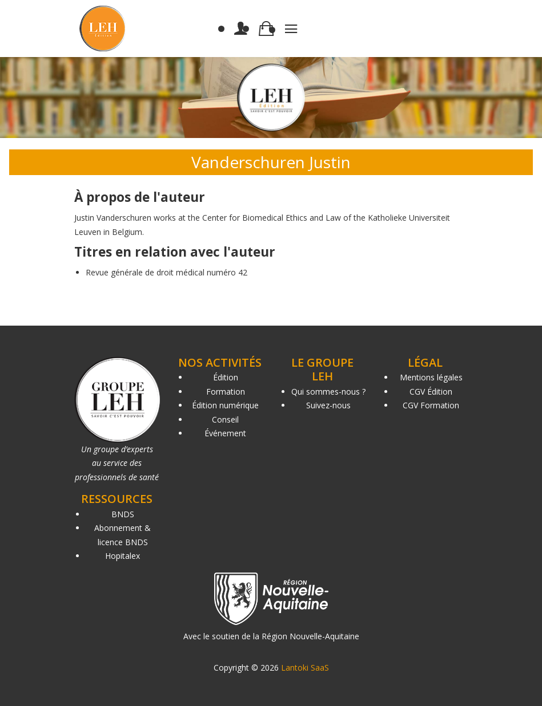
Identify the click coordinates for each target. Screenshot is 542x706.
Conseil (225, 419)
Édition (225, 377)
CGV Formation (431, 405)
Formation (225, 391)
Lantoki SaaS (305, 667)
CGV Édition (430, 391)
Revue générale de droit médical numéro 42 (166, 272)
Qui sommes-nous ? (328, 391)
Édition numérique (225, 405)
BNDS (122, 514)
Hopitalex (122, 555)
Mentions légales (431, 377)
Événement (225, 433)
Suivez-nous (328, 405)
